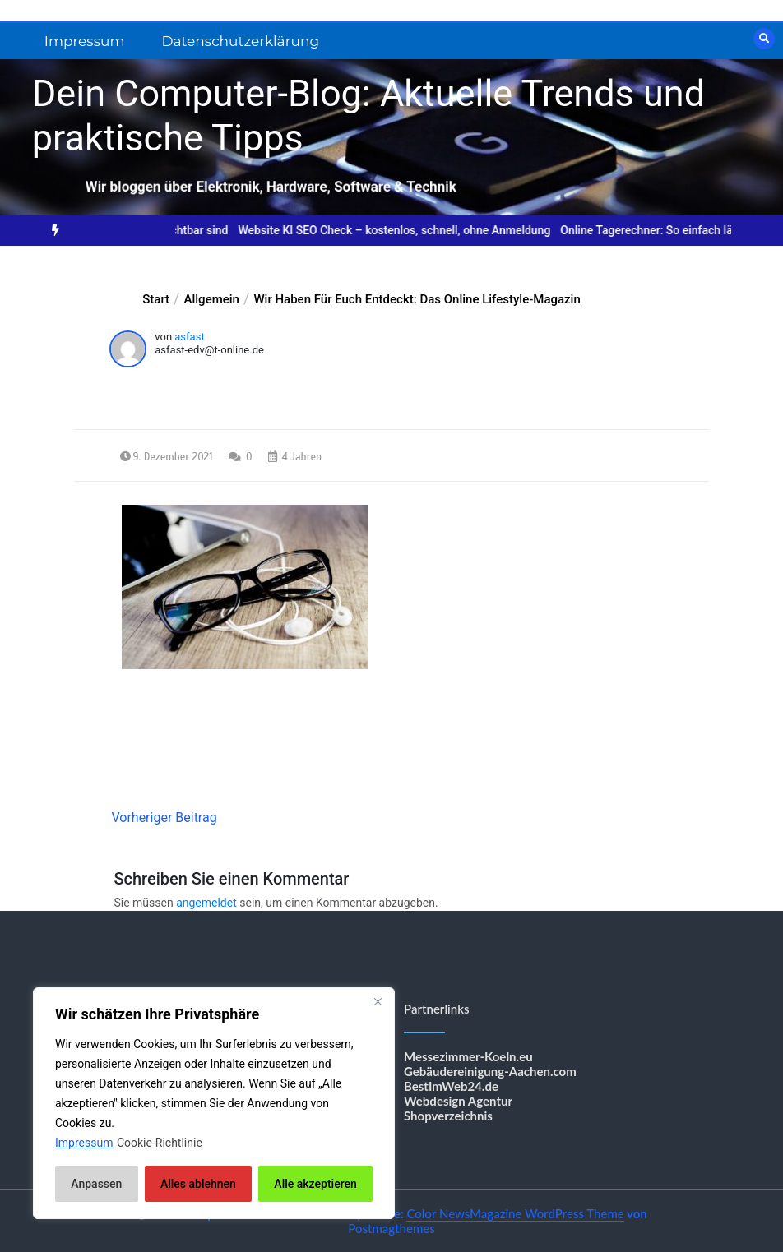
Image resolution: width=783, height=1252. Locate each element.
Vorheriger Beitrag (163, 817)
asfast (189, 336)
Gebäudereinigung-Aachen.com (490, 1071)
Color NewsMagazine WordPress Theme (514, 1213)
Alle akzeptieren (315, 1183)
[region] (214, 1103)
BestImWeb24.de (451, 1086)
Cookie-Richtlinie (159, 1142)
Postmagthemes (391, 1228)
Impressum (84, 41)
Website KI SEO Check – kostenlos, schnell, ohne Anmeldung (406, 230)
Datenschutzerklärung (240, 41)
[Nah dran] (377, 1001)
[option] (406, 230)
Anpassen (96, 1183)
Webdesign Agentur (458, 1100)
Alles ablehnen (198, 1183)
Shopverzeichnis (448, 1115)
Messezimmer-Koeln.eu (468, 1056)
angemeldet (206, 902)
